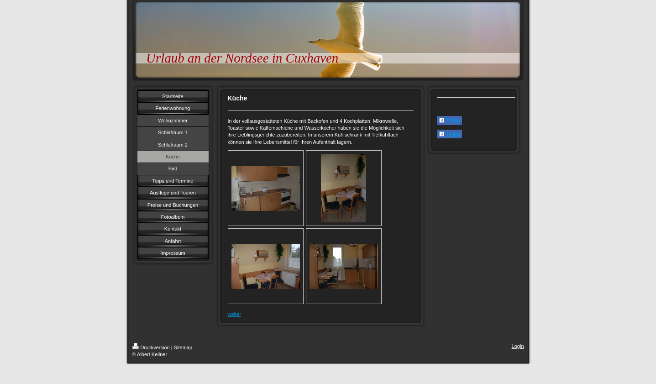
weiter (234, 314)
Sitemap (183, 347)
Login (518, 346)
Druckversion (151, 347)
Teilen (449, 120)
